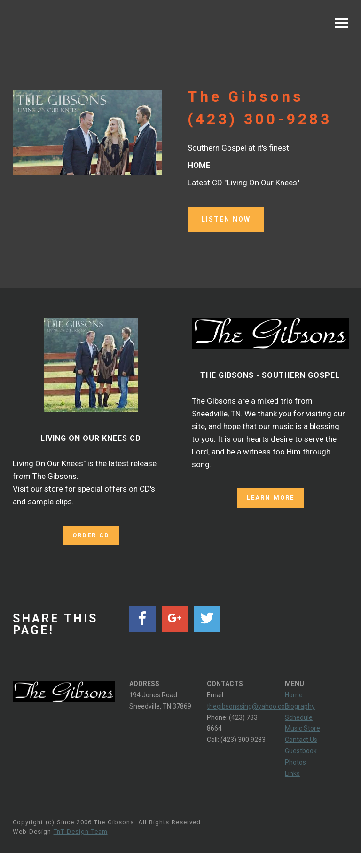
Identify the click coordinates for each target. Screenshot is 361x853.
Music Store (302, 728)
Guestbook (301, 750)
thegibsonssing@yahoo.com (249, 706)
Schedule (299, 717)
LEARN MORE (270, 497)
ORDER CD (91, 534)
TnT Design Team (81, 831)
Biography (300, 706)
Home (294, 694)
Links (292, 773)
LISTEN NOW (226, 219)
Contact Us (301, 739)
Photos (295, 761)
